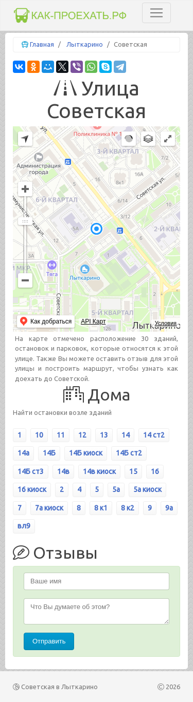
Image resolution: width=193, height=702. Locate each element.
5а (116, 489)
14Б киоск (85, 453)
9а (169, 508)
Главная (42, 44)
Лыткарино (84, 44)
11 (61, 435)
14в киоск (99, 471)
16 (155, 471)
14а (23, 453)
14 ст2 (154, 435)
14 (125, 435)
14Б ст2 (129, 453)
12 (82, 435)
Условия (166, 323)
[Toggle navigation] (156, 13)
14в (63, 471)
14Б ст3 (30, 471)
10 (39, 435)
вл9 (23, 526)
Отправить (48, 641)
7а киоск (49, 508)
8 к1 (101, 508)
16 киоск (31, 489)
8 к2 (127, 508)
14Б (49, 453)
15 (133, 471)
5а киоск (147, 489)
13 (104, 435)
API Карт (93, 321)
